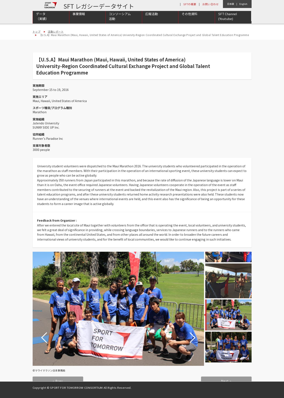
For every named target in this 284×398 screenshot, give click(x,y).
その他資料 (189, 19)
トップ (37, 31)
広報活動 (151, 19)
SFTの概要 (189, 4)
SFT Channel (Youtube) (227, 21)
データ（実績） (42, 21)
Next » (226, 381)
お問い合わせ (210, 4)
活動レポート (56, 31)
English (243, 3)
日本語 (230, 3)
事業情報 (78, 19)
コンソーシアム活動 (120, 21)
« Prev (58, 381)
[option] (118, 309)
